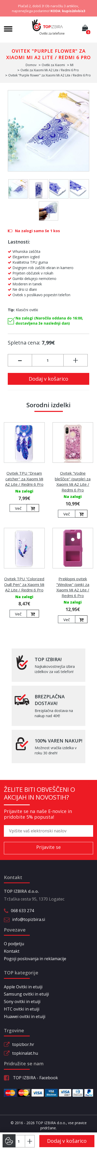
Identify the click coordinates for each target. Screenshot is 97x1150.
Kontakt (11, 951)
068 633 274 (22, 910)
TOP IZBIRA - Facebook (31, 1078)
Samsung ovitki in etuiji (26, 994)
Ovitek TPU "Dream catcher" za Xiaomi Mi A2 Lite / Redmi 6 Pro (24, 479)
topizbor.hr (23, 1044)
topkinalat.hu (25, 1053)
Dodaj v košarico (48, 378)
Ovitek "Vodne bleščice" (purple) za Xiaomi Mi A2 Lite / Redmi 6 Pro (73, 481)
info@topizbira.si (28, 919)
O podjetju (14, 943)
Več (18, 508)
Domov (31, 65)
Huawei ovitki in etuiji (24, 1016)
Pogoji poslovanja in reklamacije (35, 958)
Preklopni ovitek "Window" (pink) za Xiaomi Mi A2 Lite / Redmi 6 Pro (72, 587)
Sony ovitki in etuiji (22, 1001)
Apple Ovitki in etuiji (23, 987)
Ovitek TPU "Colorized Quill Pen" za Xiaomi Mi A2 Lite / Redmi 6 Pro (24, 584)
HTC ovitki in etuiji (21, 1009)
